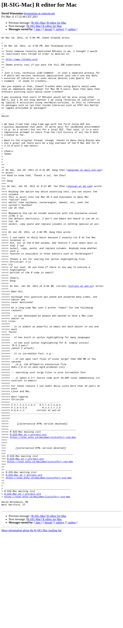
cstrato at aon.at (81, 336)
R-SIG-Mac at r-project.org (28, 514)
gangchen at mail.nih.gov (84, 196)
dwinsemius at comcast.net (39, 13)
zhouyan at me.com (80, 216)
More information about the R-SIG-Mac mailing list (31, 624)
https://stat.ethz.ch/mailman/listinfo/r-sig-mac (43, 517)
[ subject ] (60, 29)
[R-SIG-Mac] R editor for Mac (48, 22)
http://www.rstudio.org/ (22, 64)
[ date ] (38, 29)
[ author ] (72, 29)
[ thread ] (48, 29)
